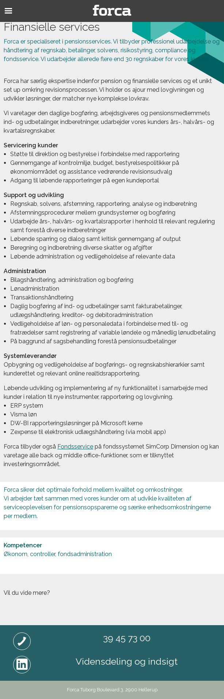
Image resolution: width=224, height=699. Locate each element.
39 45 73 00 (127, 637)
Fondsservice (75, 446)
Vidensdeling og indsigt (127, 661)
